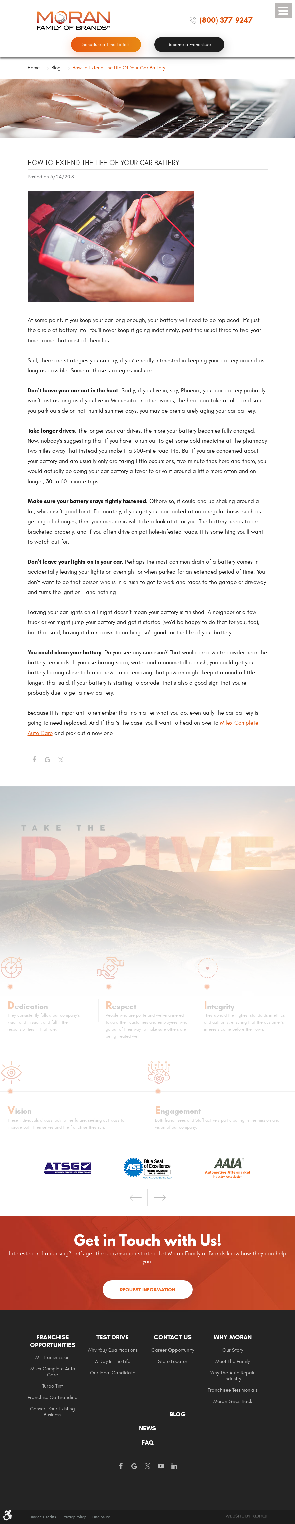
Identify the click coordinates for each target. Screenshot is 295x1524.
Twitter (61, 759)
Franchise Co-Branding (53, 1397)
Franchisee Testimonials (232, 1390)
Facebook (34, 759)
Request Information (147, 1290)
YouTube (161, 1466)
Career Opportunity (172, 1350)
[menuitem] (58, 1375)
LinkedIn (174, 1466)
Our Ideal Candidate (112, 1373)
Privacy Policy (74, 1517)
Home (34, 68)
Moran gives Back (232, 1401)
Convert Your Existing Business (52, 1412)
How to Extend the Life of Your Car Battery (118, 68)
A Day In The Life (112, 1361)
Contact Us (173, 1337)
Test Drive (112, 1337)
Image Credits (43, 1517)
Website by (246, 1516)
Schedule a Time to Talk (106, 44)
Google (134, 1466)
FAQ (148, 1442)
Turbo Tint (52, 1386)
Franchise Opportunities (52, 1341)
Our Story (232, 1350)
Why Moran (233, 1337)
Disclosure (101, 1517)
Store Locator (172, 1361)
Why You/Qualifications (113, 1350)
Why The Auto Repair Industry (232, 1376)
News (147, 1428)
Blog (56, 68)
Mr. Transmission (52, 1357)
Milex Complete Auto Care (52, 1372)
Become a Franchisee (189, 44)
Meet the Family (232, 1361)
